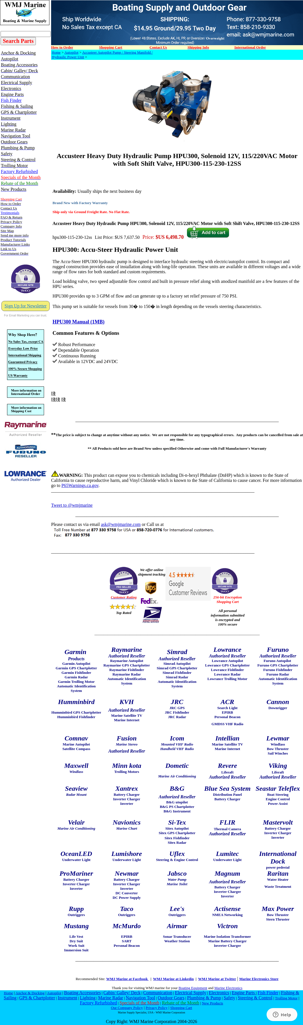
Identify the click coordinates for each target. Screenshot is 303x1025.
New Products (212, 1003)
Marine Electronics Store (258, 979)
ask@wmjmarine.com (120, 524)
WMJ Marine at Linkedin (173, 979)
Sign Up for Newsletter (26, 305)
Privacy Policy (156, 1008)
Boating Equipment (192, 988)
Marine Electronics (228, 988)
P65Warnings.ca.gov (79, 485)
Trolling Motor (286, 998)
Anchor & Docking (30, 993)
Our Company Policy (127, 1008)
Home (56, 52)
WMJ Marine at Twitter (217, 979)
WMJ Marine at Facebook (127, 979)
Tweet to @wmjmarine (72, 505)
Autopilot (71, 52)
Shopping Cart (181, 1008)
